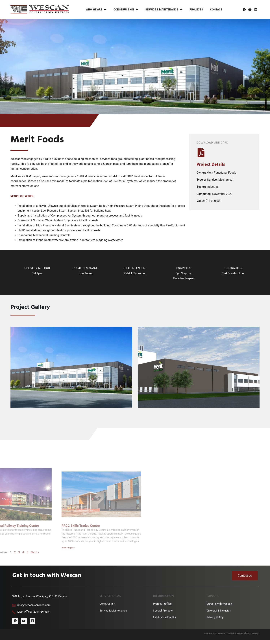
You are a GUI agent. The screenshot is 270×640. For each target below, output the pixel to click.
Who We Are (96, 9)
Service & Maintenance (163, 9)
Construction (126, 9)
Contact (216, 9)
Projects (196, 9)
